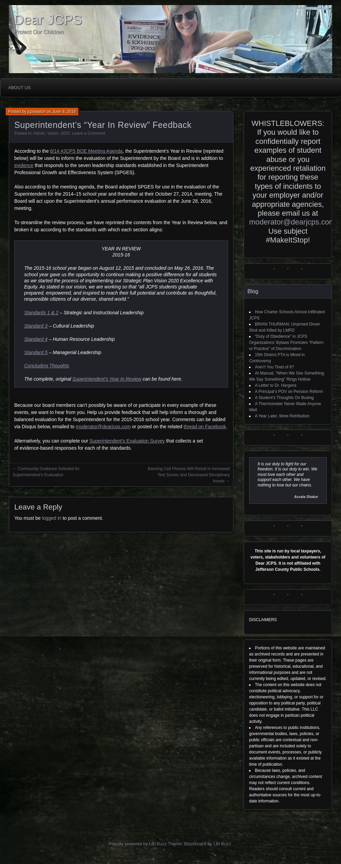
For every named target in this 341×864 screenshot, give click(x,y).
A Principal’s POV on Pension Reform (289, 391)
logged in (51, 518)
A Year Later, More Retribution (282, 416)
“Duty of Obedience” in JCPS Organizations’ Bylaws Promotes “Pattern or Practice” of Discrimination (286, 342)
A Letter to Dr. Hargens (275, 385)
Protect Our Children (39, 32)
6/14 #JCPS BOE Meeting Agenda (86, 151)
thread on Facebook (205, 426)
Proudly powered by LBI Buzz (138, 843)
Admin (39, 133)
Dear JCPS (48, 19)
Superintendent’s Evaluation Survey (127, 441)
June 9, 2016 (64, 111)
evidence (23, 165)
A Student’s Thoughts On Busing (284, 397)
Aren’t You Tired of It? (274, 367)
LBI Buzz (222, 843)
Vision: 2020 (58, 133)
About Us (19, 87)
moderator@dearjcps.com (103, 426)
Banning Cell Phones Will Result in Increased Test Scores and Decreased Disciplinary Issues (189, 474)
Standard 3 (36, 326)
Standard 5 (36, 352)
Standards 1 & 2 (41, 312)
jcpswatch (37, 111)
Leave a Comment (88, 133)
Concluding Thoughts (46, 365)
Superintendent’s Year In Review (107, 379)
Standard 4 (36, 339)
